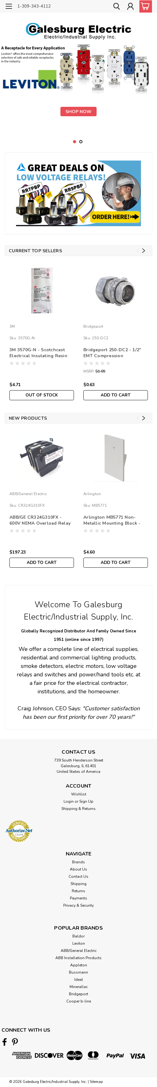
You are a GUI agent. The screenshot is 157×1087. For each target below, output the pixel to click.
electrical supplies (114, 649)
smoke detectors (42, 666)
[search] (116, 7)
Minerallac (79, 986)
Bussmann (78, 972)
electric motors (84, 666)
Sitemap (96, 1081)
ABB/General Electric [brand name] (28, 493)
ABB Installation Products (78, 957)
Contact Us (78, 876)
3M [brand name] (12, 326)
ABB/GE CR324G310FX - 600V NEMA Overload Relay (39, 520)
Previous (138, 250)
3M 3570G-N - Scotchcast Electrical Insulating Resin (38, 353)
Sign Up (86, 801)
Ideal (78, 979)
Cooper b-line (78, 1001)
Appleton (78, 965)
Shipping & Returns (78, 808)
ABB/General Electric (79, 950)
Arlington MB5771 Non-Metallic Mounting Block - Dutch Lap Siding (111, 520)
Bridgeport (78, 994)
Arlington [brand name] (92, 493)
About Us (78, 869)
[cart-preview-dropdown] (144, 6)
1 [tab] (74, 142)
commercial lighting (85, 657)
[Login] (130, 7)
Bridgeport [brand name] (93, 326)
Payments (78, 898)
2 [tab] (81, 142)
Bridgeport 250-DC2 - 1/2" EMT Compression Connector (112, 353)
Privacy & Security (78, 905)
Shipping (78, 883)
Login (69, 801)
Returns (78, 890)
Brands (78, 862)
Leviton (78, 943)
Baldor (78, 936)
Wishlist (78, 794)
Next (143, 250)
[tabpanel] (78, 86)
